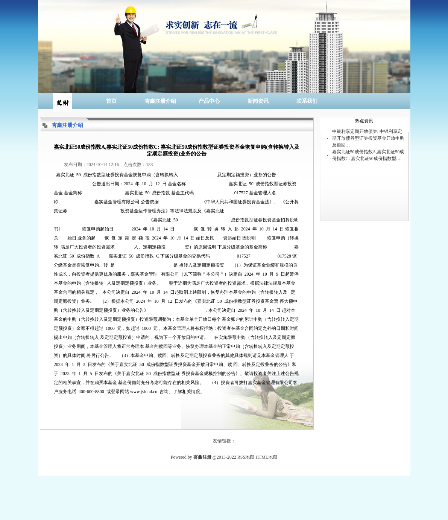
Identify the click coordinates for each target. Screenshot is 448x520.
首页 (111, 101)
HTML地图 (266, 457)
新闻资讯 (258, 101)
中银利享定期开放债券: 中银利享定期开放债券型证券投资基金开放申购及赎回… (368, 138)
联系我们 (306, 101)
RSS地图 (245, 457)
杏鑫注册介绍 (160, 101)
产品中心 (209, 101)
